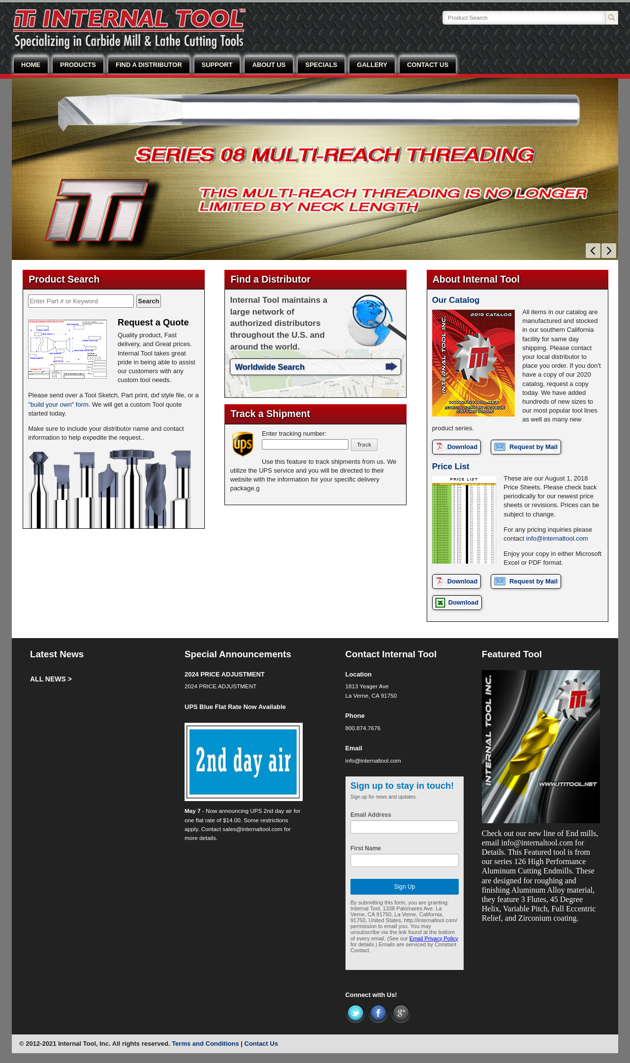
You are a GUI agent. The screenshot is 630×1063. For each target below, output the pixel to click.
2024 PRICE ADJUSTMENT (224, 674)
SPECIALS (321, 64)
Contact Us (261, 1043)
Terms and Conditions (205, 1043)
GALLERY (372, 64)
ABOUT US (268, 64)
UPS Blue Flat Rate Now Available (235, 706)
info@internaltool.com (557, 538)
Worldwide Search (270, 366)
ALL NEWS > (51, 679)
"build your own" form (58, 404)
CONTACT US (427, 64)
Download (462, 447)
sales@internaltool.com (252, 829)
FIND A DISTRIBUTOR (149, 64)
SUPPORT (217, 64)
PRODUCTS (78, 64)
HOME (30, 64)
